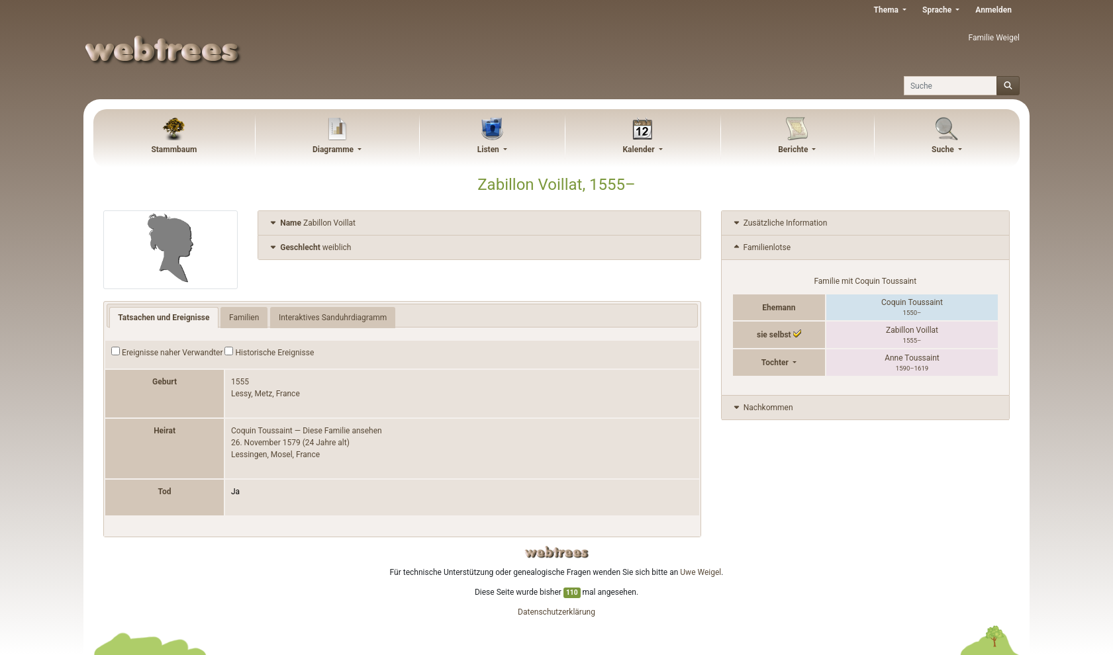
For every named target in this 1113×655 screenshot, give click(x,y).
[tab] (479, 223)
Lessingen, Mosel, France (275, 454)
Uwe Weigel (700, 572)
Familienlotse (761, 247)
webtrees (557, 552)
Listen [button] (489, 149)
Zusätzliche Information (780, 223)
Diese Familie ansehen (342, 430)
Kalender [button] (639, 149)
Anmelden (993, 10)
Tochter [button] (776, 362)
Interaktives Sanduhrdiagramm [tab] (333, 317)
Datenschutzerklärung (556, 612)
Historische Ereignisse (269, 352)
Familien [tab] (244, 317)
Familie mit (865, 281)
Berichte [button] (794, 149)
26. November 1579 (266, 442)
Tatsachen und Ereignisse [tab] (163, 317)
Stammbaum (174, 149)
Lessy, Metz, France (265, 393)
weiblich (309, 247)
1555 (240, 381)
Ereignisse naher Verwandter (166, 352)
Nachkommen (762, 407)
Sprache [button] (937, 10)
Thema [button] (887, 10)
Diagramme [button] (334, 149)
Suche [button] (944, 149)
